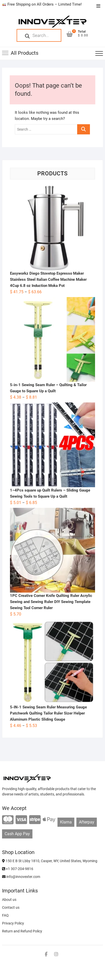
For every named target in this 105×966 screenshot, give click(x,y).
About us (9, 900)
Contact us (10, 907)
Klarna (66, 822)
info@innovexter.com (21, 877)
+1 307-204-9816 (17, 869)
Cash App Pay (17, 833)
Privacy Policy (13, 923)
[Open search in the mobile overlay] (39, 35)
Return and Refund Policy (22, 931)
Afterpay (86, 822)
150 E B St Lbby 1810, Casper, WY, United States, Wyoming (49, 861)
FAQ (5, 915)
